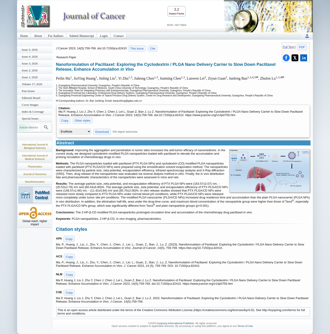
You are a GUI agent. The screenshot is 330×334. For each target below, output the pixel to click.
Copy (64, 120)
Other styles (83, 120)
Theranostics (35, 166)
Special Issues (30, 118)
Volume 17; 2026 (32, 84)
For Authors (55, 36)
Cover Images (30, 104)
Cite (152, 48)
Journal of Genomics (35, 174)
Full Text (288, 47)
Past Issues (28, 91)
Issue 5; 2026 (30, 49)
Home (24, 36)
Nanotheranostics (35, 181)
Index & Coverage (33, 111)
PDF (302, 47)
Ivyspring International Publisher (175, 323)
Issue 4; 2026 (30, 56)
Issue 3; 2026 (30, 63)
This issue (137, 48)
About (38, 36)
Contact (119, 36)
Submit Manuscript (81, 36)
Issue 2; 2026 (30, 70)
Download (102, 132)
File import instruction (125, 131)
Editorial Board (31, 98)
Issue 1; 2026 (30, 77)
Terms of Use (245, 326)
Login (103, 36)
